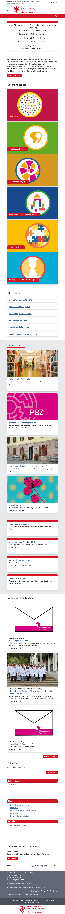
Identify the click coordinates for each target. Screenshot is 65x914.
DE (51, 2)
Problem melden (42, 887)
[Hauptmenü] (9, 9)
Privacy (45, 900)
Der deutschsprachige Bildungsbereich (23, 810)
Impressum (35, 900)
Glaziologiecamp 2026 (18, 640)
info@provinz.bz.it (18, 877)
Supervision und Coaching (20, 524)
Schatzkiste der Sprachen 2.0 (21, 744)
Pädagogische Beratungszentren (22, 423)
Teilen (35, 866)
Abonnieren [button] (12, 858)
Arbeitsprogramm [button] (14, 75)
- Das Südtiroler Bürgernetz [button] (23, 894)
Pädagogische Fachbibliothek (21, 379)
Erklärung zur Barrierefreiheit (19, 900)
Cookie (52, 900)
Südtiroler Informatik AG (24, 883)
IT (54, 2)
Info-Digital (14, 813)
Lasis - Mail (14, 808)
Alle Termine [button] (52, 772)
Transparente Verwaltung (16, 887)
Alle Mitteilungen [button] (50, 756)
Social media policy (32, 902)
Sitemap (12, 865)
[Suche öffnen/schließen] (56, 15)
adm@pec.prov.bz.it (17, 880)
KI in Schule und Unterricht (20, 300)
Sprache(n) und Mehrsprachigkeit (23, 334)
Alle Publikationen (16, 785)
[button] (41, 891)
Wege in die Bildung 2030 (19, 307)
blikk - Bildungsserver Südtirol (20, 805)
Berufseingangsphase (18, 320)
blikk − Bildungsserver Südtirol (21, 560)
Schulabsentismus (16, 505)
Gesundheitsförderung (18, 578)
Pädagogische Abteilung (18, 825)
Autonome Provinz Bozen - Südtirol (24, 873)
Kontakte (31, 887)
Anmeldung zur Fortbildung (20, 313)
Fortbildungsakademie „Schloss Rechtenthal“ (28, 466)
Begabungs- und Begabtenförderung (24, 542)
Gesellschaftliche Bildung (19, 327)
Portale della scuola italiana (19, 816)
